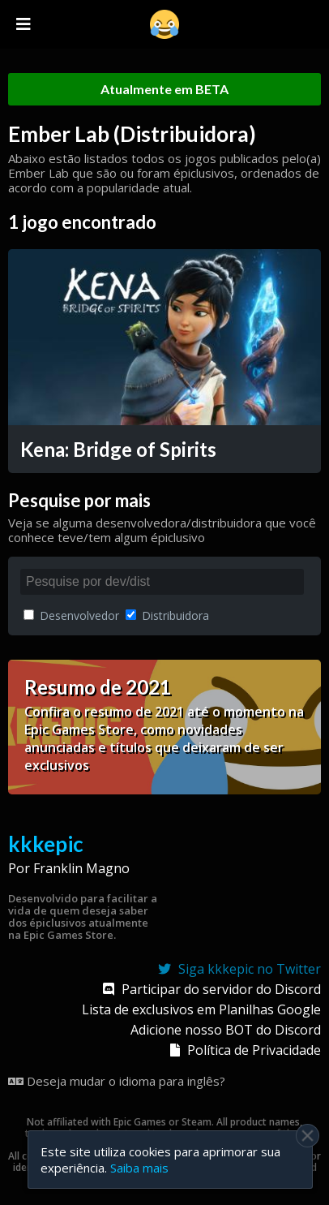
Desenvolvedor (71, 615)
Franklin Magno (81, 868)
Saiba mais (139, 1168)
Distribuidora (167, 615)
